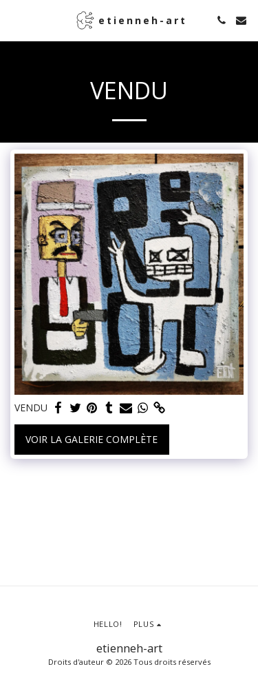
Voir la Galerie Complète (91, 439)
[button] (15, 20)
